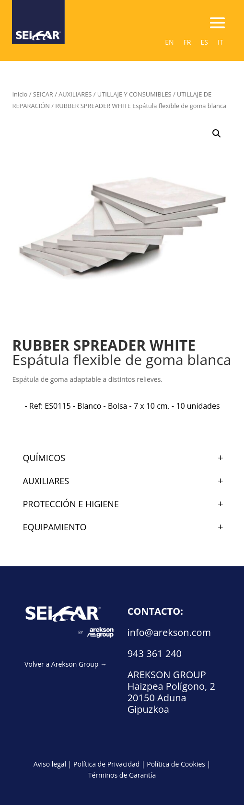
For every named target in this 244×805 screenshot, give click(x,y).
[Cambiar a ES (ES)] (204, 42)
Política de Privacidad (106, 763)
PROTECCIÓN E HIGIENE (127, 503)
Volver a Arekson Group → (65, 664)
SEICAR (43, 94)
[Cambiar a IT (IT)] (220, 42)
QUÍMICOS (127, 457)
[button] (216, 133)
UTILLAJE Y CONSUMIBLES (134, 94)
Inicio (19, 94)
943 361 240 (155, 653)
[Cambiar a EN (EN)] (169, 42)
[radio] (122, 406)
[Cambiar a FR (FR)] (187, 42)
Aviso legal (50, 763)
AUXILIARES (75, 94)
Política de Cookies (176, 763)
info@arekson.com (169, 632)
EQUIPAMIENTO (127, 526)
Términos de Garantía (122, 775)
